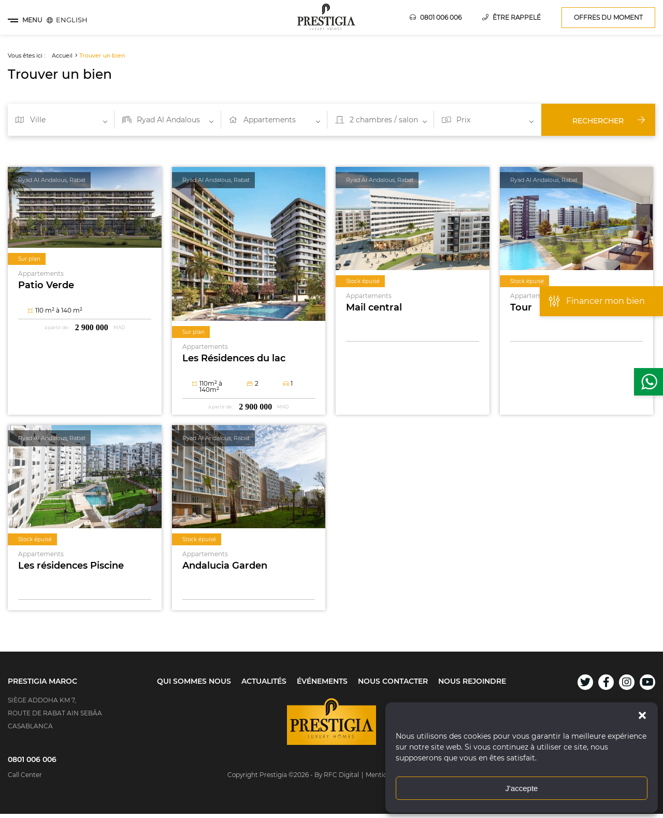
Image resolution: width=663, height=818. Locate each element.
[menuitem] (72, 20)
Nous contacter (393, 681)
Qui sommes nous (194, 681)
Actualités (263, 681)
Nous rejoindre (472, 681)
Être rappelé (511, 17)
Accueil (62, 55)
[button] (642, 715)
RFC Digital (341, 775)
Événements (322, 681)
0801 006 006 (436, 17)
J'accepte (522, 788)
